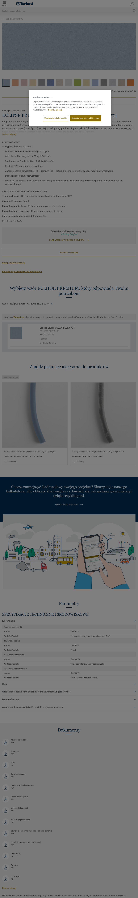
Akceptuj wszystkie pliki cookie (85, 118)
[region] (70, 108)
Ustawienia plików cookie (55, 118)
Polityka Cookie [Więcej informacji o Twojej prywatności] (55, 110)
